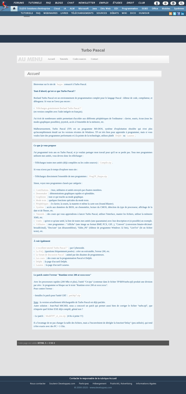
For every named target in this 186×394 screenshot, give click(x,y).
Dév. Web (105, 8)
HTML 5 (42, 343)
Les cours (40, 258)
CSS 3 (52, 343)
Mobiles (166, 8)
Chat (70, 3)
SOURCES (101, 13)
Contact (94, 59)
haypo (60, 84)
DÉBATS (114, 13)
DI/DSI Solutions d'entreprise (34, 8)
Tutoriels (35, 3)
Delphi (118, 135)
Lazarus (130, 135)
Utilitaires (40, 224)
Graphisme (41, 197)
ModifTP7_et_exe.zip (56, 316)
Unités (39, 221)
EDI (116, 8)
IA (65, 8)
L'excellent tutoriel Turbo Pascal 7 (51, 248)
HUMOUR (144, 13)
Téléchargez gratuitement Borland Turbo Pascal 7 (58, 108)
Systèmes (179, 8)
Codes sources (79, 59)
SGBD (145, 8)
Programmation (130, 8)
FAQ (48, 3)
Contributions (42, 190)
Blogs (59, 3)
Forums (18, 3)
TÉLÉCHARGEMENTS (82, 13)
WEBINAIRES (50, 13)
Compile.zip (105, 162)
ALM (72, 8)
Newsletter (86, 3)
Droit (130, 3)
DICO (133, 13)
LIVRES (64, 13)
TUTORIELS (27, 13)
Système (40, 207)
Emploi (103, 3)
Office (155, 8)
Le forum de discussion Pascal (50, 254)
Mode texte (41, 200)
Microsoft (83, 8)
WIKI (124, 13)
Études (117, 3)
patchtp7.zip (74, 295)
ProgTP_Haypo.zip (98, 176)
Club (141, 3)
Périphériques (42, 203)
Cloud (57, 8)
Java (94, 8)
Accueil (51, 59)
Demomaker (41, 193)
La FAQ (39, 251)
